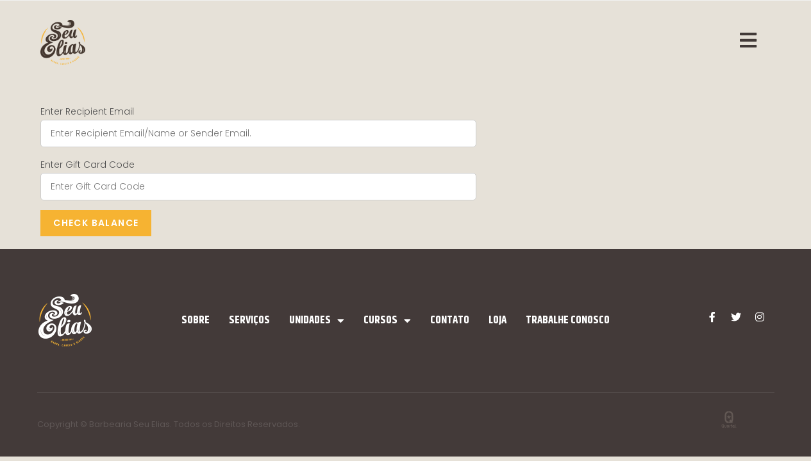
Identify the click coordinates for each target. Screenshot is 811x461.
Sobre (195, 320)
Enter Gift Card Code (87, 164)
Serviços (249, 320)
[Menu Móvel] (755, 42)
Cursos (387, 320)
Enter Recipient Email (87, 111)
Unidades (316, 320)
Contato (449, 320)
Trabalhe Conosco (568, 320)
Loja (497, 320)
